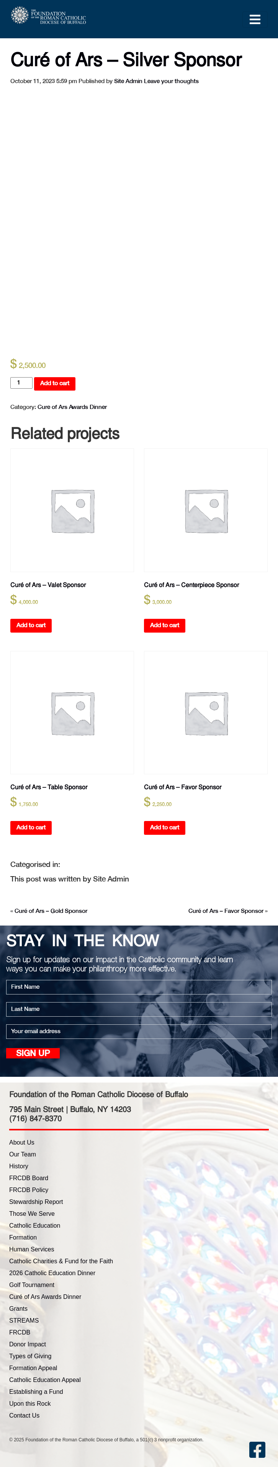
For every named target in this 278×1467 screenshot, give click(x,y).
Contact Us (24, 1415)
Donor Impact (27, 1344)
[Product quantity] (21, 383)
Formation (23, 1237)
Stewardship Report (36, 1202)
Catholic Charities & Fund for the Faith (61, 1261)
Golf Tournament (31, 1285)
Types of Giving (30, 1356)
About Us (21, 1142)
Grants (18, 1308)
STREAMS (24, 1320)
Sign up (33, 1054)
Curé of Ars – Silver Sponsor (126, 60)
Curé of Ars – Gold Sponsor (51, 911)
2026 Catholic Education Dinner (52, 1273)
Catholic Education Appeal (45, 1380)
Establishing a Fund (36, 1391)
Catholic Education (34, 1225)
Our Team (22, 1154)
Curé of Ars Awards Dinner (45, 1297)
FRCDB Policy (28, 1190)
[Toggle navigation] (255, 19)
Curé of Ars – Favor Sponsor (225, 911)
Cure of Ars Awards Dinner (72, 407)
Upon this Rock (30, 1403)
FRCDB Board (28, 1178)
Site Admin (128, 81)
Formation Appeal (33, 1368)
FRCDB (19, 1332)
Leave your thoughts (171, 81)
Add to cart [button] (31, 625)
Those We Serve (32, 1213)
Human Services (31, 1249)
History (18, 1166)
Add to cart (54, 383)
